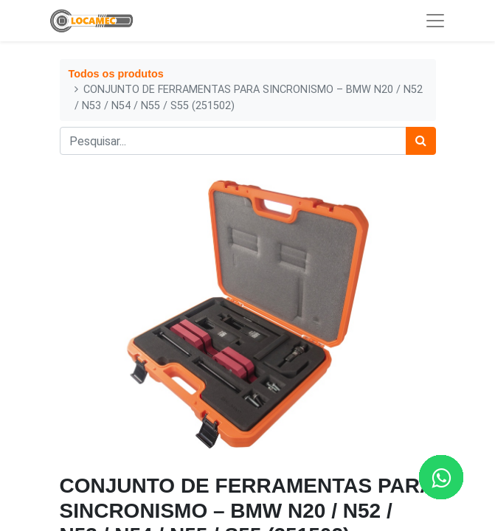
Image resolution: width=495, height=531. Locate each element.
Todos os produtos (116, 74)
